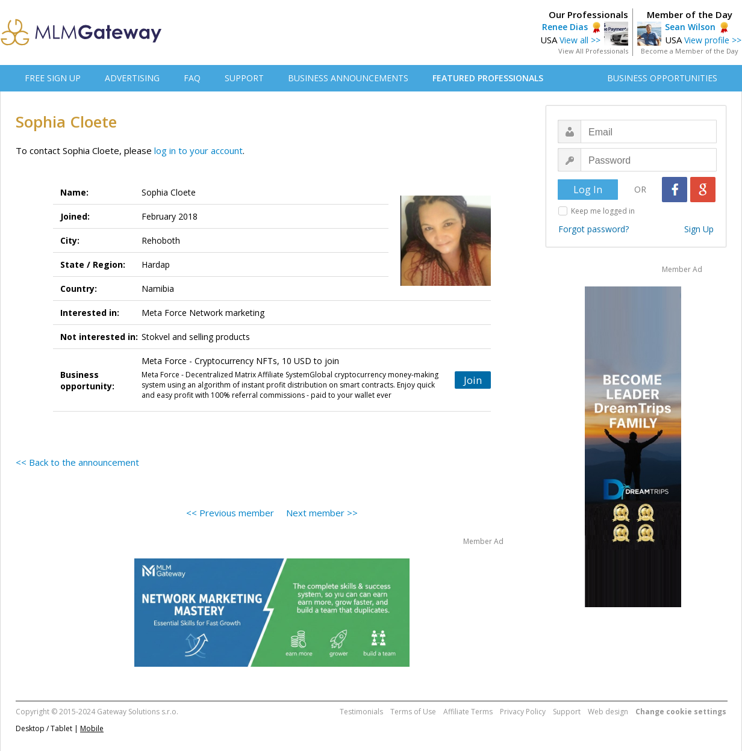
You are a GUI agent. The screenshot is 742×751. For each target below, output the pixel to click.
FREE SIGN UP (53, 78)
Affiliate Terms (468, 711)
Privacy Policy (523, 711)
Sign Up (699, 229)
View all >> (580, 40)
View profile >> (712, 40)
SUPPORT (244, 78)
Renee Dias (565, 26)
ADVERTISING (132, 78)
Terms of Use (413, 711)
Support (567, 711)
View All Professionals (593, 50)
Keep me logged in (603, 211)
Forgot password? (593, 229)
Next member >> (322, 513)
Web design (608, 711)
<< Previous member (230, 513)
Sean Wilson (690, 26)
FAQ (192, 78)
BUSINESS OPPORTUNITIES (662, 78)
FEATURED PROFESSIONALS (487, 78)
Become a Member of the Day (689, 50)
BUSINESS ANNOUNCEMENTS (348, 78)
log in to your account (198, 150)
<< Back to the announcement (77, 462)
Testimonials (361, 711)
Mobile (92, 728)
